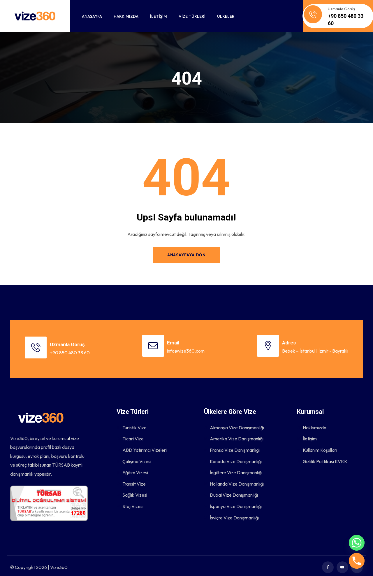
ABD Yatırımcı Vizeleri (142, 444)
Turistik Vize (132, 421)
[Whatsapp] (357, 543)
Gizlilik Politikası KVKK (322, 456)
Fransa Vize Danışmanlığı (232, 444)
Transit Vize (131, 479)
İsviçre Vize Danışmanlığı (231, 514)
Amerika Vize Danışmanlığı (233, 433)
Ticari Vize (130, 433)
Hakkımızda (311, 421)
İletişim (307, 433)
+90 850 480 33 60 (74, 350)
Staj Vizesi (130, 503)
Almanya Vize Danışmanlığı (234, 421)
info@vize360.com (188, 350)
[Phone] (357, 561)
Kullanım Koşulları (317, 444)
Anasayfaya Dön (186, 255)
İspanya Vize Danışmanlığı (233, 503)
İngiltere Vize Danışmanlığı (233, 468)
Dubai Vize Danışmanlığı (231, 491)
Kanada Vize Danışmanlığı (233, 456)
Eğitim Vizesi (132, 468)
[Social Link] (328, 564)
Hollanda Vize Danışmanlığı (234, 479)
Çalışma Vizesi (134, 456)
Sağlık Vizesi (132, 491)
